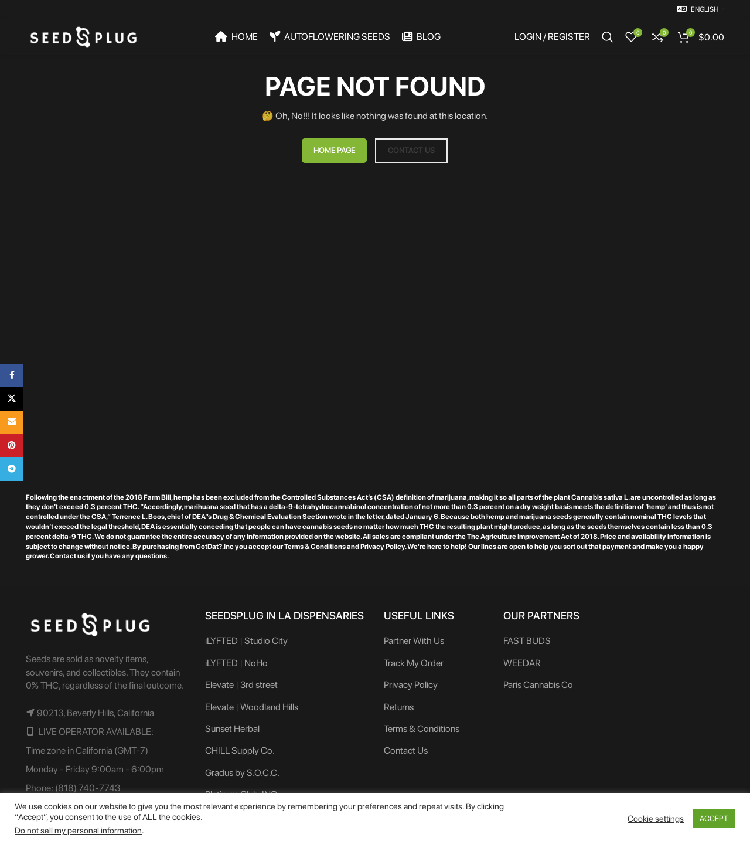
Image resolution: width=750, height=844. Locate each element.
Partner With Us (414, 640)
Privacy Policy (411, 684)
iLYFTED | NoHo (236, 663)
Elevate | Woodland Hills (251, 707)
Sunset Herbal (232, 728)
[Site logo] (83, 36)
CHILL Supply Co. (240, 750)
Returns (399, 707)
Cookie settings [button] (656, 819)
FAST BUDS (527, 640)
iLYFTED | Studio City (246, 640)
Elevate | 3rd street (241, 684)
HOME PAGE (334, 150)
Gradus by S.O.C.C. (242, 772)
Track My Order (414, 663)
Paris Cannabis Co (538, 684)
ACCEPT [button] (714, 818)
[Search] (607, 37)
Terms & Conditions (421, 728)
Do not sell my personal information (78, 830)
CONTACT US (411, 150)
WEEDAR (522, 663)
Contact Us (406, 750)
